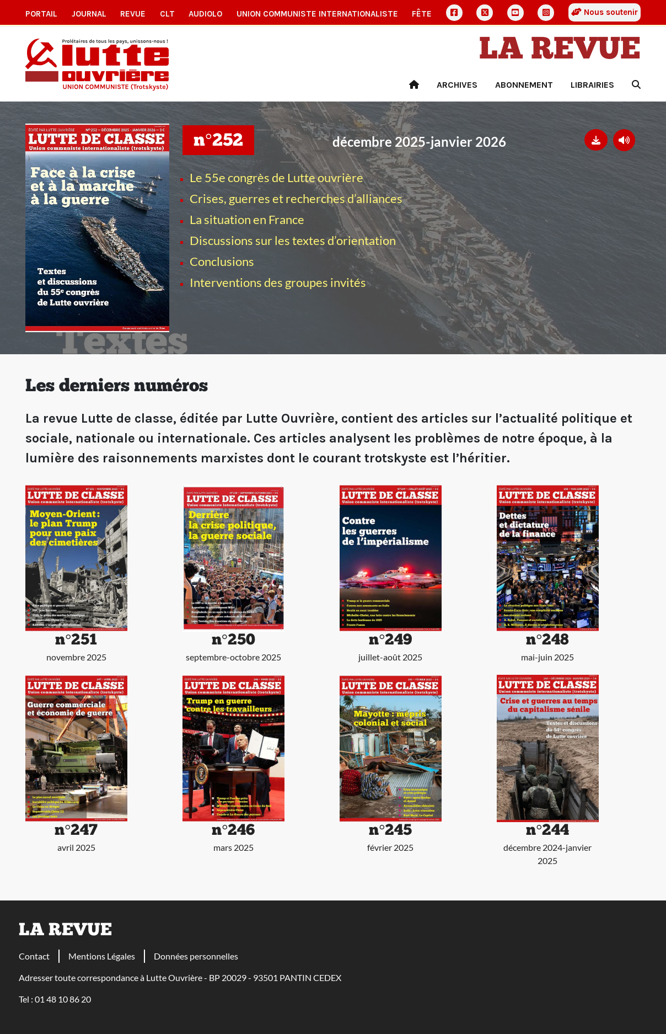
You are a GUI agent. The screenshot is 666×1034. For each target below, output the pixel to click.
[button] (596, 140)
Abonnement (524, 84)
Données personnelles (196, 956)
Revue (133, 14)
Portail (41, 14)
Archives (457, 84)
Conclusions (222, 261)
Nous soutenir (604, 12)
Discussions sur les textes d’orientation (293, 240)
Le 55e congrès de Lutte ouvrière (276, 177)
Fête (422, 14)
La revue (560, 50)
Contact (34, 956)
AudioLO (205, 14)
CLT (167, 14)
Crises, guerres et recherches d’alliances (296, 198)
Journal (89, 14)
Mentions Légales (101, 956)
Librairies (592, 84)
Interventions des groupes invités (278, 282)
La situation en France (247, 219)
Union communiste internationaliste (317, 14)
